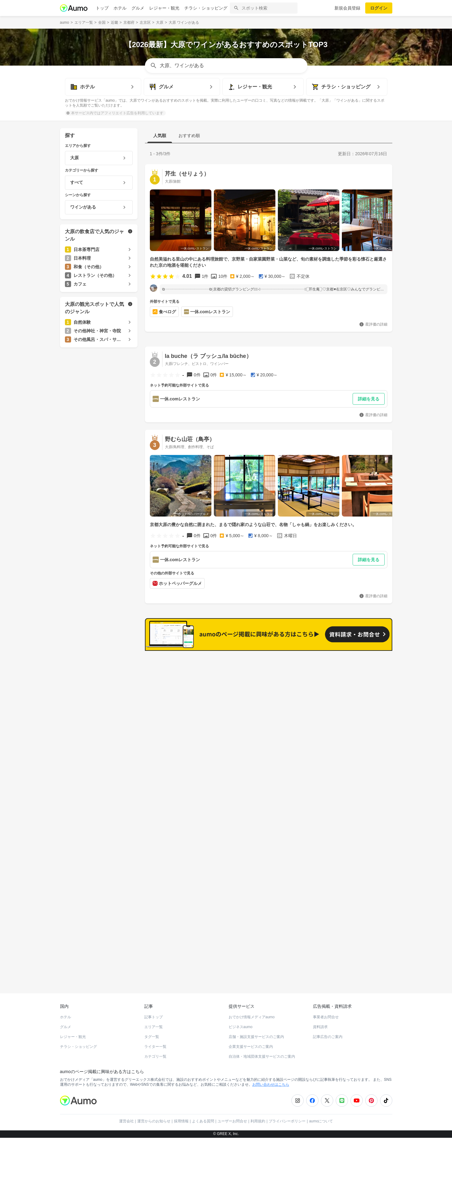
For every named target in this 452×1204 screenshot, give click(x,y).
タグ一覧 (151, 1040)
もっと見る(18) (363, 756)
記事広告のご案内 (327, 1040)
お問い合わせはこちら (270, 1087)
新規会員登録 (347, 8)
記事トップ (153, 1020)
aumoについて (321, 1124)
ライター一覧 (155, 1050)
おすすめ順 (189, 135)
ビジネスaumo (241, 1030)
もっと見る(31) (363, 660)
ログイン (378, 8)
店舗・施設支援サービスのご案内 (256, 1040)
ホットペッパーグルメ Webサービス (110, 974)
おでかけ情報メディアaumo (252, 1020)
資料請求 (320, 1030)
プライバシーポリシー (287, 1124)
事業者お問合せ (326, 1020)
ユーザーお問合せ (232, 1124)
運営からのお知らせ (153, 1124)
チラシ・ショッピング (205, 8)
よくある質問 (203, 1124)
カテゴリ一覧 (155, 1059)
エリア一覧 (153, 1030)
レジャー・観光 (164, 8)
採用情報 (181, 1124)
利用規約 (257, 1124)
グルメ (137, 8)
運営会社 (126, 1124)
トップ (102, 8)
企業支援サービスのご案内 (251, 1050)
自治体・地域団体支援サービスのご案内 (262, 1059)
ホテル (120, 8)
